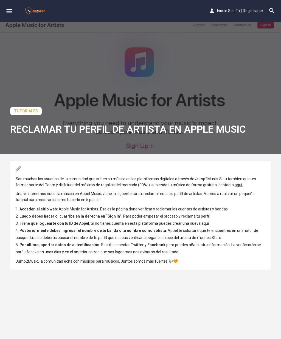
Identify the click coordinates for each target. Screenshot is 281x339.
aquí (205, 223)
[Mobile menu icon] (9, 11)
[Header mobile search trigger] (272, 10)
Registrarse (253, 11)
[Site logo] (35, 11)
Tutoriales (26, 111)
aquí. (239, 185)
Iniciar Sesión (228, 11)
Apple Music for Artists (78, 209)
